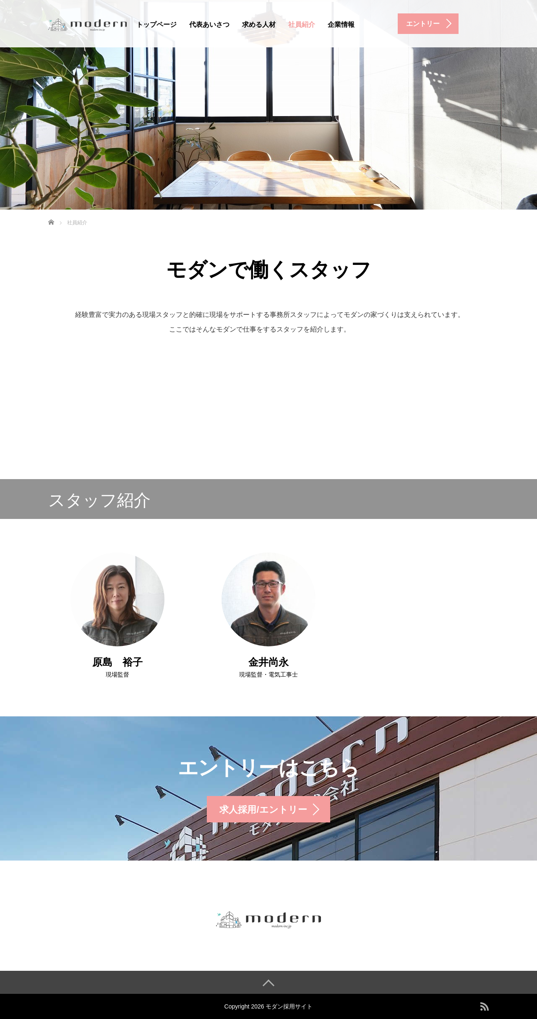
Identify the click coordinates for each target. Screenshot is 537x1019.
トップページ (156, 24)
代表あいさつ (209, 24)
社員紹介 (301, 24)
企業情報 (341, 24)
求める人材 (259, 24)
